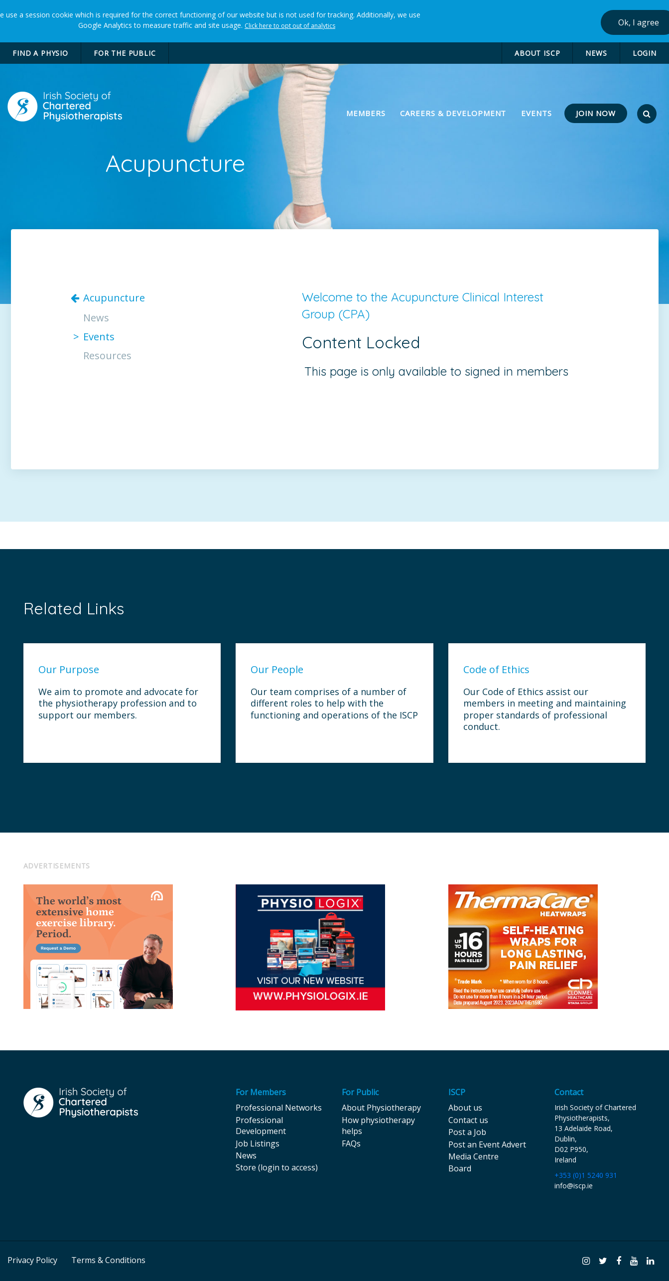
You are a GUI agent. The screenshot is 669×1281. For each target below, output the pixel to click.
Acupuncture (114, 297)
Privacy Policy (32, 1260)
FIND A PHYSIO (40, 53)
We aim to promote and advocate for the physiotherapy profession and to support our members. (118, 703)
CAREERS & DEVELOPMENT (453, 113)
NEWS (596, 53)
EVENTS (536, 113)
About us (465, 1107)
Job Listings (257, 1143)
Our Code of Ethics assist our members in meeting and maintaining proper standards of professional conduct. (544, 709)
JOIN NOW (596, 113)
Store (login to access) (277, 1167)
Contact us (468, 1120)
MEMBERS (367, 113)
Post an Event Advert (487, 1144)
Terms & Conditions (108, 1260)
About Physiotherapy (381, 1107)
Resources (107, 355)
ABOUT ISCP (537, 53)
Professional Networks (279, 1107)
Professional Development (261, 1126)
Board (459, 1168)
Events (99, 336)
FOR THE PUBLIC (125, 53)
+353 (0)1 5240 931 (585, 1175)
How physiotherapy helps (378, 1126)
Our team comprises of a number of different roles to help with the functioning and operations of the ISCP (334, 703)
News (96, 317)
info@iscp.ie (573, 1185)
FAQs (351, 1143)
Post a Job (467, 1132)
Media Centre (473, 1156)
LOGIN (645, 53)
